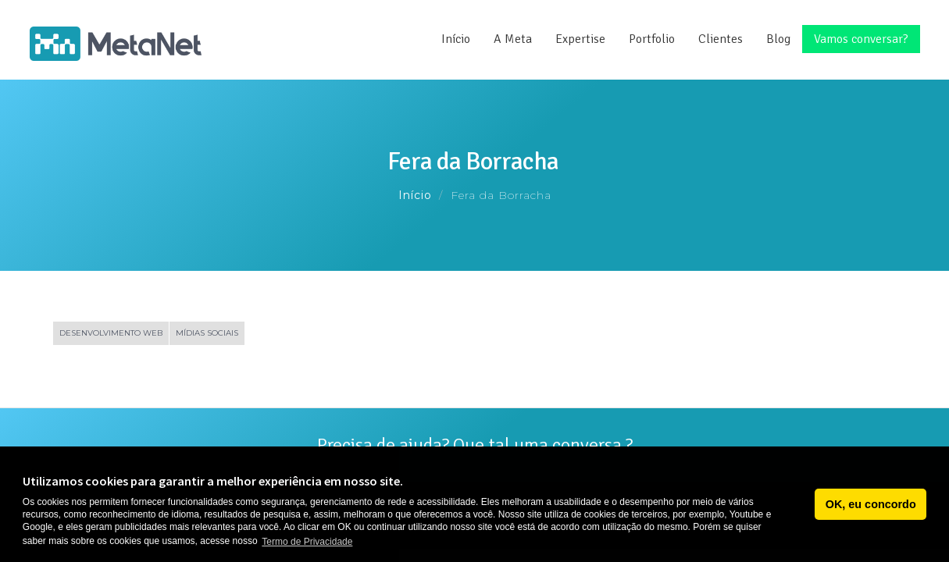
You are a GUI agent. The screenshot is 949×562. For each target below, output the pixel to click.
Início (455, 39)
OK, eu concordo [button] (871, 504)
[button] (798, 504)
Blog (778, 39)
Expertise (580, 39)
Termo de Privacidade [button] (307, 541)
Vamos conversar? (861, 39)
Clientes (720, 39)
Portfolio (652, 39)
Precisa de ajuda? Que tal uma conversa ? (475, 445)
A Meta (513, 39)
